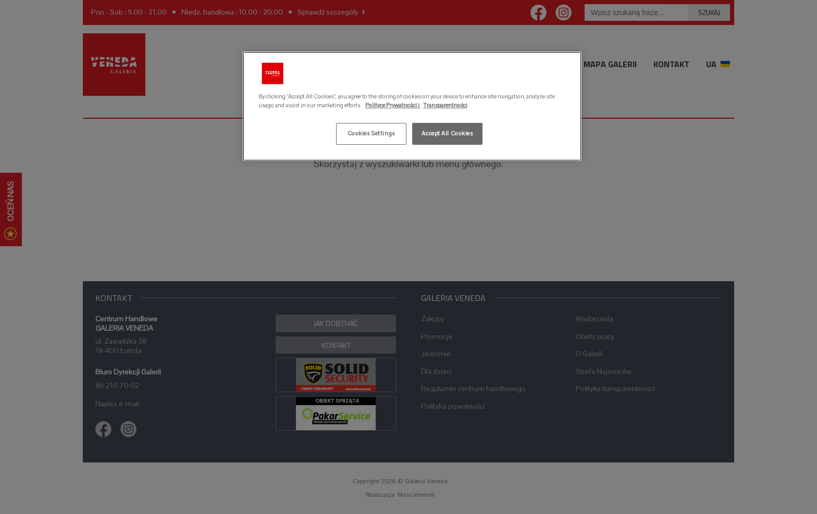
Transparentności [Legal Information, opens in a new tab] (445, 105)
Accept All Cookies (447, 133)
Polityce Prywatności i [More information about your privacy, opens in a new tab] (392, 105)
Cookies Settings (371, 133)
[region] (412, 106)
